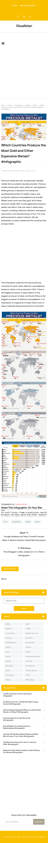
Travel (28, 675)
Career (28, 629)
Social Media (30, 666)
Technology (9, 675)
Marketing (9, 666)
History (8, 656)
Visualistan (26, 837)
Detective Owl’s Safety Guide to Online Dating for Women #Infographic (21, 751)
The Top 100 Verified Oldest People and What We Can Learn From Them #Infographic (20, 735)
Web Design (30, 680)
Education (29, 638)
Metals (28, 522)
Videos (7, 680)
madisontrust (21, 504)
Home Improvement (33, 656)
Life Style (29, 661)
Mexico (37, 522)
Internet (8, 661)
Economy (8, 638)
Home (15, 6)
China (5, 522)
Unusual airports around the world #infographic (16, 719)
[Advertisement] (24, 72)
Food (7, 652)
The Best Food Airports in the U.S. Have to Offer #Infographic (19, 743)
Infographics (16, 522)
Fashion (8, 647)
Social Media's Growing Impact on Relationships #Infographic (16, 727)
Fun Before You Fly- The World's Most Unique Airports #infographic (20, 703)
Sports (7, 670)
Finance (28, 647)
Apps (27, 624)
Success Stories (31, 670)
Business (8, 629)
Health (28, 652)
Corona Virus (10, 633)
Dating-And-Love (32, 633)
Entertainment (10, 643)
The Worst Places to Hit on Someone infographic (17, 695)
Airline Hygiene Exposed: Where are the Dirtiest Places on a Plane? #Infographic (22, 711)
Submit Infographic (27, 6)
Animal (7, 624)
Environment (30, 643)
